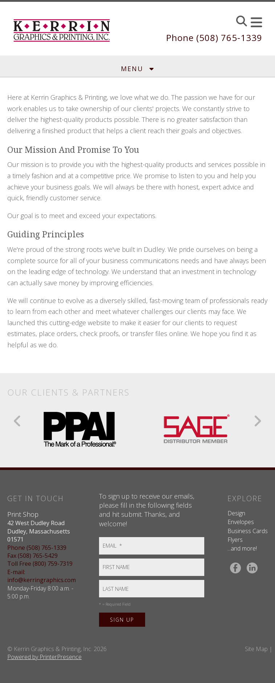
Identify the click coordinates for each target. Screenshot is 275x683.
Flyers (235, 540)
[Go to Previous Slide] (17, 421)
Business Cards (247, 531)
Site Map (256, 649)
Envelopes (240, 522)
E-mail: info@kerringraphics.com (41, 576)
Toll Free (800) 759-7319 (40, 564)
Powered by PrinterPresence (44, 657)
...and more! (242, 548)
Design (236, 513)
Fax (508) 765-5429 (32, 556)
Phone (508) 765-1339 (214, 38)
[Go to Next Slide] (257, 421)
